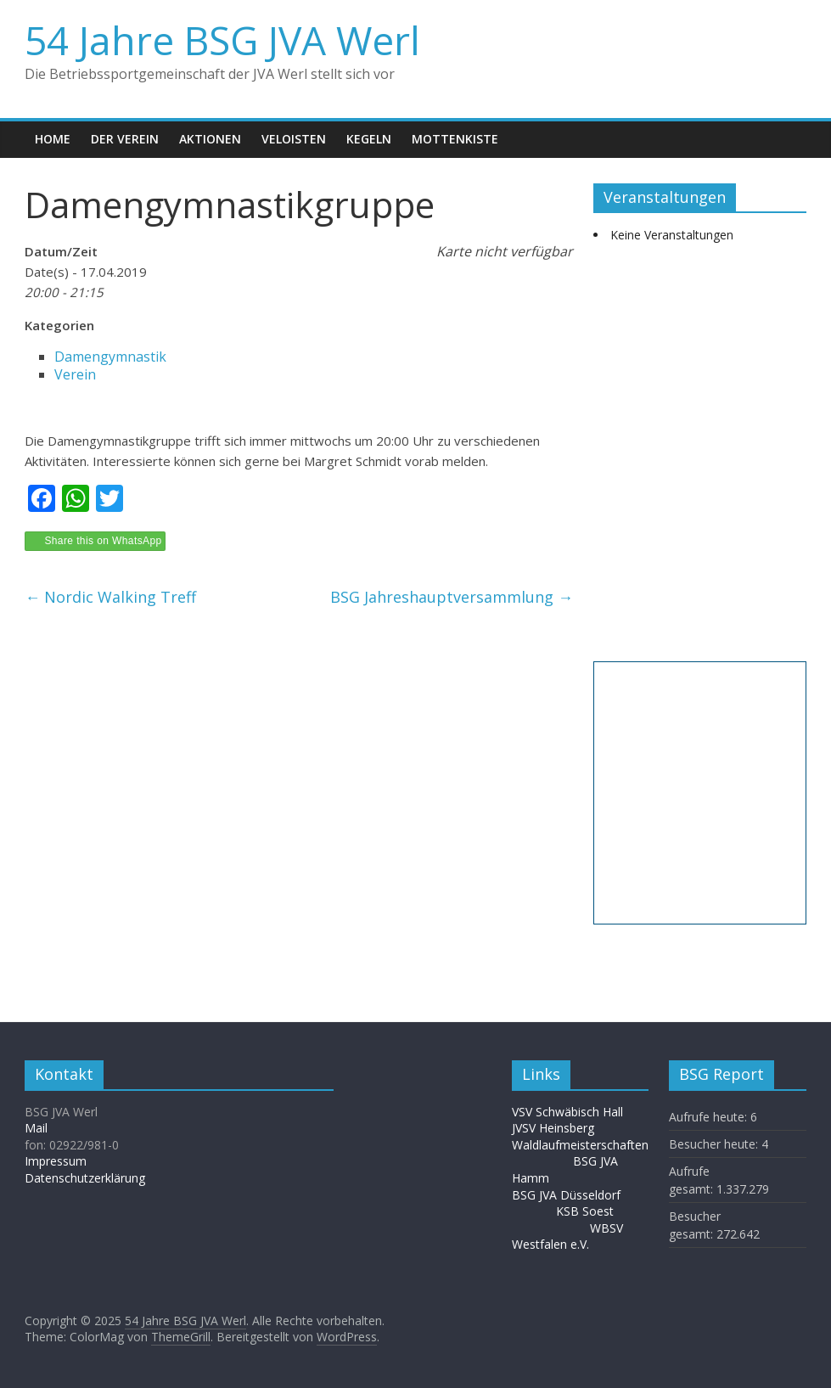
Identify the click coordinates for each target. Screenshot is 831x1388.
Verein (75, 374)
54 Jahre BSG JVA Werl (222, 40)
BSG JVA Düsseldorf (566, 1195)
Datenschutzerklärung (85, 1178)
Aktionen (210, 139)
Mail (36, 1128)
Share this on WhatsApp (102, 541)
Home (52, 139)
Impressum (56, 1161)
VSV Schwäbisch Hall (567, 1112)
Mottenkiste (455, 139)
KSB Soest (585, 1211)
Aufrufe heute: (709, 1117)
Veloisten (293, 139)
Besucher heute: (715, 1144)
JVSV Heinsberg (553, 1128)
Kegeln (368, 139)
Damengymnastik (110, 356)
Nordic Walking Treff (110, 597)
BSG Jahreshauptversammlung (451, 597)
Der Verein (125, 139)
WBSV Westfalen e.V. (567, 1236)
